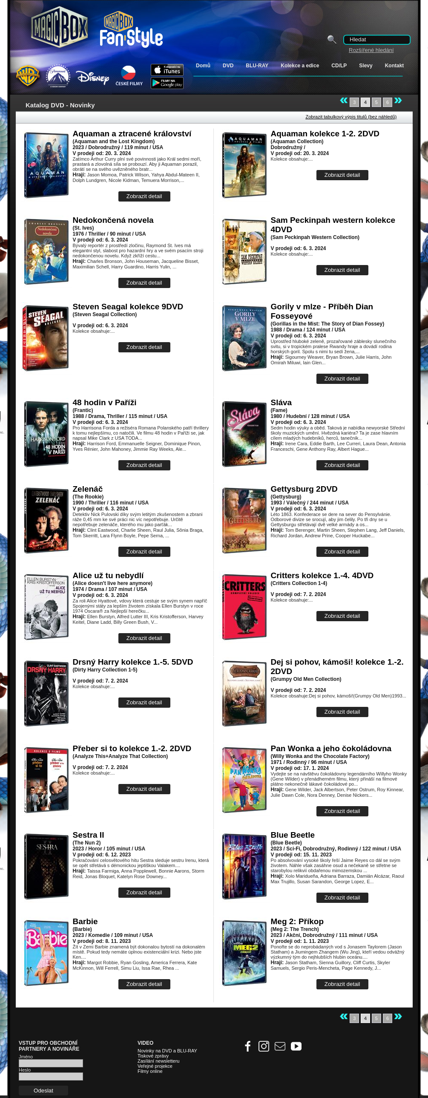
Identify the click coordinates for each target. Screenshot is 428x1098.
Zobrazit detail (144, 196)
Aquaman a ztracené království (132, 133)
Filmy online (150, 1071)
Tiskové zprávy (153, 1055)
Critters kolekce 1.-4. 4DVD (322, 575)
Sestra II (88, 834)
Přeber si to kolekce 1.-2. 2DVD (132, 748)
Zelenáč (88, 488)
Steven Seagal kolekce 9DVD (128, 306)
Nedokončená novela (113, 220)
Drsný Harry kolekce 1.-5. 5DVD (133, 661)
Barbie (85, 921)
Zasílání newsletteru (158, 1060)
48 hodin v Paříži (105, 402)
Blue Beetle (293, 834)
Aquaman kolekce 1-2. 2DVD (325, 133)
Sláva (281, 402)
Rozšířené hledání (371, 50)
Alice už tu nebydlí (108, 575)
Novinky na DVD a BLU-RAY (167, 1050)
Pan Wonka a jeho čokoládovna (331, 748)
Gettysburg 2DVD (304, 488)
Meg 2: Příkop (297, 921)
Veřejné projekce (155, 1066)
